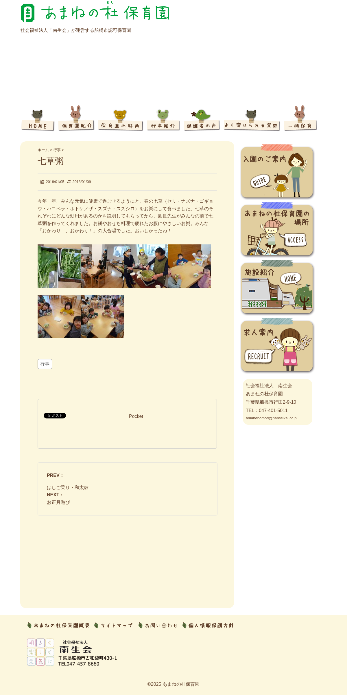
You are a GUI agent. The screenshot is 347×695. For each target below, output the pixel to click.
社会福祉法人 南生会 (269, 385)
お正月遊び (58, 502)
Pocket (136, 416)
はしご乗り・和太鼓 (67, 487)
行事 (44, 363)
